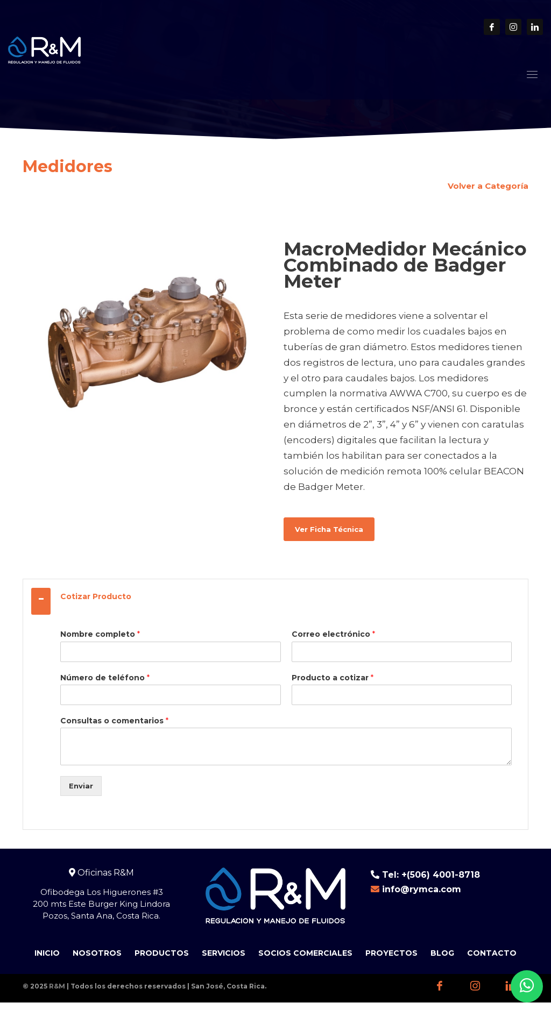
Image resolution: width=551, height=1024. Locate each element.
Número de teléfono (105, 677)
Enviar (81, 785)
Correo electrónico (333, 634)
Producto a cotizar (332, 677)
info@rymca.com (421, 889)
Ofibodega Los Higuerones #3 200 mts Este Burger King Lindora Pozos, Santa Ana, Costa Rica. (101, 904)
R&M (57, 986)
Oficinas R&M (101, 872)
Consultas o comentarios (114, 721)
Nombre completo (100, 634)
